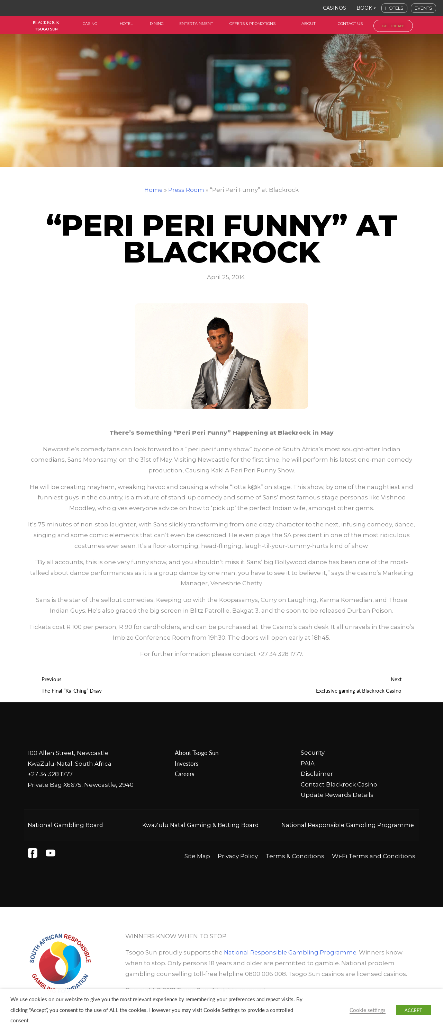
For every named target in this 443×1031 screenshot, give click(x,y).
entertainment (196, 23)
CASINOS (334, 8)
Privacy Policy (238, 866)
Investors (186, 763)
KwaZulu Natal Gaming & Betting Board (200, 825)
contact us (350, 23)
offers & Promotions (252, 23)
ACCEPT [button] (413, 1010)
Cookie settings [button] (368, 1009)
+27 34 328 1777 (50, 774)
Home (153, 189)
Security (313, 752)
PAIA (308, 763)
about (308, 23)
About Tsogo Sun (196, 753)
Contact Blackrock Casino (339, 784)
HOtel (126, 23)
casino (90, 23)
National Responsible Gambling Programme (291, 963)
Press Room (187, 189)
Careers (184, 774)
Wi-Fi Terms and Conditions (373, 866)
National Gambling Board (66, 825)
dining (157, 23)
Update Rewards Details (337, 795)
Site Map (197, 866)
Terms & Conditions (294, 866)
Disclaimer (317, 774)
